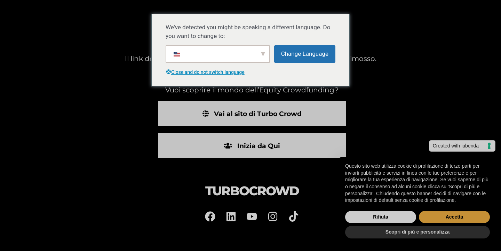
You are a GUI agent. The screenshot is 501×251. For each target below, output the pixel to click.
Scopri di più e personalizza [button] (417, 232)
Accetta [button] (454, 217)
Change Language (304, 53)
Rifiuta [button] (380, 217)
